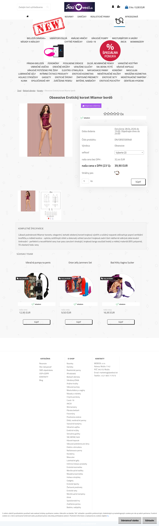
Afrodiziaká (126, 21)
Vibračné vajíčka (40, 66)
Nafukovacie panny (97, 70)
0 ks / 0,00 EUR (137, 7)
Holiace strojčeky (28, 77)
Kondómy (117, 70)
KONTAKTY (43, 376)
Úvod (19, 90)
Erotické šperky (63, 77)
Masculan (131, 70)
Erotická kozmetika (82, 73)
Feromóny (53, 63)
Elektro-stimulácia (72, 70)
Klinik (24, 80)
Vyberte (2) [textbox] (121, 153)
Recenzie (43, 363)
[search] (47, 7)
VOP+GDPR (44, 373)
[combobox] (129, 153)
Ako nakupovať (45, 366)
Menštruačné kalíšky (109, 73)
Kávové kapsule (125, 66)
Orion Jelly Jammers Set (80, 263)
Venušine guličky (83, 66)
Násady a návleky (30, 41)
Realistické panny (100, 16)
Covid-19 (91, 41)
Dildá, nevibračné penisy (100, 63)
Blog (41, 380)
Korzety (40, 90)
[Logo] (79, 7)
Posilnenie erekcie (73, 63)
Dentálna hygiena (134, 80)
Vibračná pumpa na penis (38, 263)
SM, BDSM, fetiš (104, 66)
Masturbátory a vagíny (125, 38)
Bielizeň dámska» (36, 38)
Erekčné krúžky (61, 66)
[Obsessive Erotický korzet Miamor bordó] (45, 104)
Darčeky (82, 16)
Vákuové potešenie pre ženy (42, 70)
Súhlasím (148, 520)
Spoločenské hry (40, 80)
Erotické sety (109, 77)
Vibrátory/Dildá (58, 38)
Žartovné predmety (87, 77)
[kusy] (85, 181)
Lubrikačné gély (27, 73)
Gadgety (46, 77)
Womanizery (137, 41)
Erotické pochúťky (110, 80)
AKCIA (113, 50)
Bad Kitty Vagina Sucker (122, 263)
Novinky (53, 25)
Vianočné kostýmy (128, 63)
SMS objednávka (46, 370)
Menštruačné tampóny (133, 77)
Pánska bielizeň (35, 63)
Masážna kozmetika (135, 73)
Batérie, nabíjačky (86, 80)
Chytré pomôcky (63, 50)
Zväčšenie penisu (63, 80)
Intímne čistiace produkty (54, 73)
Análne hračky (79, 38)
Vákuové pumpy (99, 38)
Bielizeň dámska (29, 90)
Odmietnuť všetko (127, 520)
